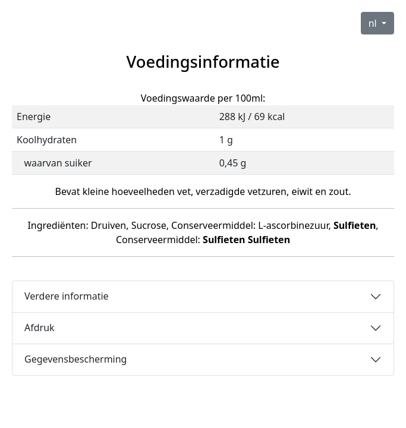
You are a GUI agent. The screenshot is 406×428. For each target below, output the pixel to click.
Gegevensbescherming (75, 359)
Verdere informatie (66, 296)
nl (374, 23)
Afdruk (39, 327)
